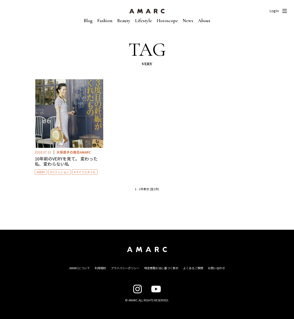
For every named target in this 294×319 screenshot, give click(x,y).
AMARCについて (79, 268)
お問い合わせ (216, 268)
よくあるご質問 (193, 268)
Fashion (105, 21)
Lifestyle (143, 21)
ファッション (60, 172)
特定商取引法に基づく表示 (161, 268)
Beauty (123, 21)
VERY (41, 172)
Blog (88, 21)
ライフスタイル (86, 172)
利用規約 (100, 268)
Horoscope (167, 21)
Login (274, 10)
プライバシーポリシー (125, 268)
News (188, 21)
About (204, 21)
